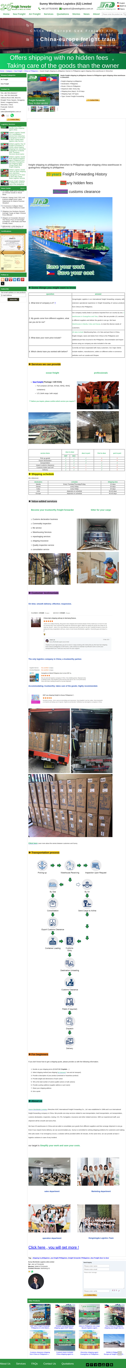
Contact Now (13, 119)
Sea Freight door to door (100, 1258)
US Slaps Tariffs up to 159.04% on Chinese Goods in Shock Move (13, 194)
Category (9, 71)
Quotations (63, 14)
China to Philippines (31, 71)
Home (6, 14)
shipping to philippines (41, 1258)
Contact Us (49, 1363)
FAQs (34, 1363)
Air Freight (35, 14)
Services (48, 14)
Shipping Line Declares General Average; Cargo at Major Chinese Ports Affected (14, 214)
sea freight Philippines (59, 1258)
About (96, 14)
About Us (5, 1363)
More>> (23, 188)
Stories (76, 14)
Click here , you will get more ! (53, 1247)
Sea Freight (19, 14)
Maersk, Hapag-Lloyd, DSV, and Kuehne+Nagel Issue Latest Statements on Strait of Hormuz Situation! (13, 201)
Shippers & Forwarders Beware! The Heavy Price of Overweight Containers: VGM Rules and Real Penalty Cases (14, 222)
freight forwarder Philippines (79, 1258)
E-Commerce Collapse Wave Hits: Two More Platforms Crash (13, 208)
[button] (123, 43)
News (87, 14)
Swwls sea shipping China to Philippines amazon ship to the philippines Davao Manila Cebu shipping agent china (16, 127)
